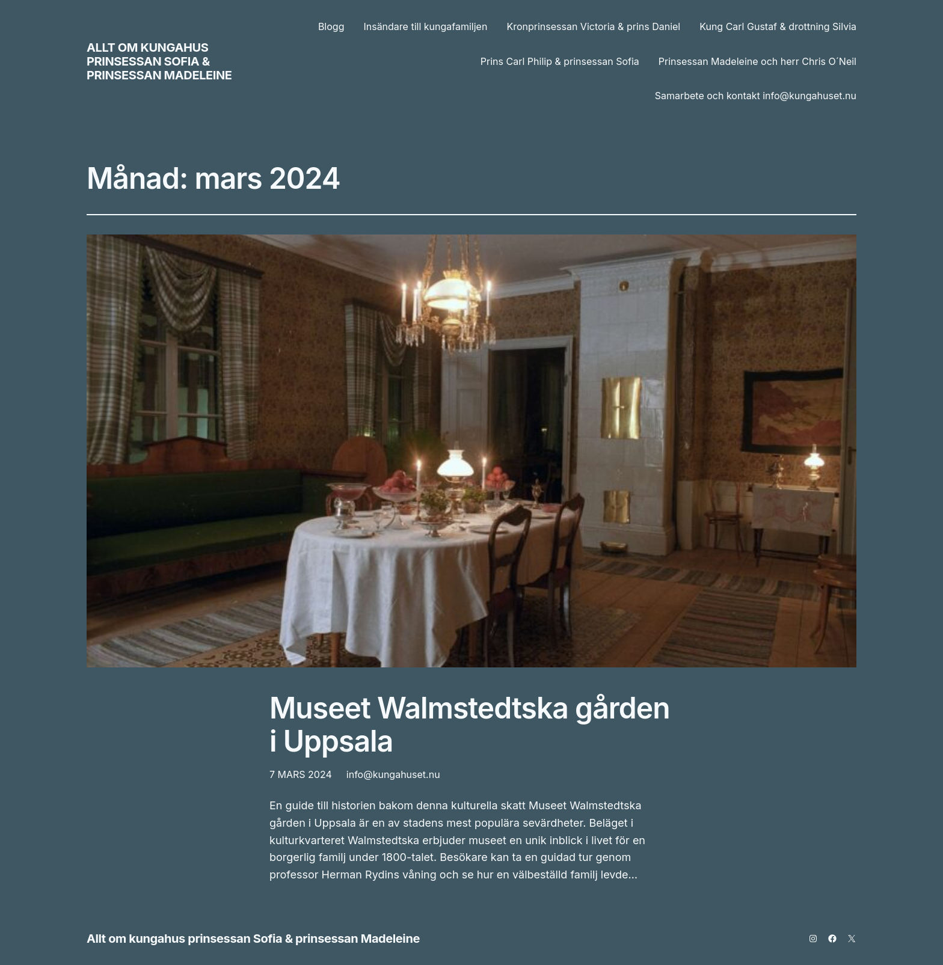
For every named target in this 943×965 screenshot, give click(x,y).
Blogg (331, 26)
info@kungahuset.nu (393, 774)
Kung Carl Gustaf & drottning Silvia (777, 26)
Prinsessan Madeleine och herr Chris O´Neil (757, 61)
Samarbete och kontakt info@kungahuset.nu (755, 96)
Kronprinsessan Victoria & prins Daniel (593, 26)
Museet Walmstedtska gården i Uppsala (469, 724)
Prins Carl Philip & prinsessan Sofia (560, 61)
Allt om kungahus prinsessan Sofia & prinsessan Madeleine (159, 61)
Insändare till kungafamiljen (425, 26)
